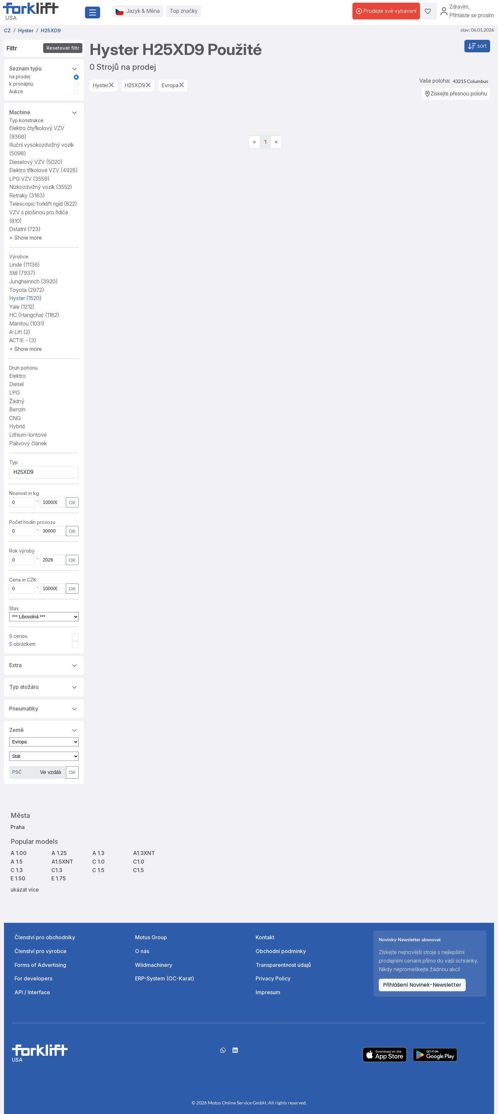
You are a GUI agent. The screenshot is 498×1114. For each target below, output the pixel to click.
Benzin (17, 409)
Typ (13, 462)
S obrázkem (22, 644)
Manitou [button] (26, 323)
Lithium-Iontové (28, 434)
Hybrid (17, 426)
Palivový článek (28, 443)
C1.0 (138, 861)
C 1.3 (17, 870)
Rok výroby (22, 551)
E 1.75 (58, 878)
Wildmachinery (153, 965)
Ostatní (25, 229)
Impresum (268, 992)
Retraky (27, 195)
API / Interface (32, 992)
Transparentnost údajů (283, 965)
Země (44, 729)
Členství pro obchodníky (44, 937)
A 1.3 (98, 853)
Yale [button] (22, 306)
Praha (18, 827)
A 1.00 (19, 853)
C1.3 (56, 870)
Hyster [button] (25, 298)
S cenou (18, 636)
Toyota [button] (26, 290)
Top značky (184, 11)
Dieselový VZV (36, 162)
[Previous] (254, 142)
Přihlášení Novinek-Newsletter (422, 985)
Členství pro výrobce (40, 951)
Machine (44, 112)
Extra (44, 664)
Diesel (16, 384)
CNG (15, 418)
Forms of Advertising (40, 965)
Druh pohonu (23, 368)
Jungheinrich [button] (33, 281)
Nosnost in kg (24, 493)
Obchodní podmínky (281, 951)
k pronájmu (21, 84)
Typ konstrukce (26, 120)
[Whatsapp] (223, 1052)
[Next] (276, 142)
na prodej (19, 76)
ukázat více (25, 889)
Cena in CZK (22, 580)
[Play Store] (435, 1054)
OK (72, 502)
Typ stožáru (44, 686)
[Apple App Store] (384, 1054)
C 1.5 (98, 870)
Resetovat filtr (62, 48)
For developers (33, 978)
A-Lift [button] (19, 332)
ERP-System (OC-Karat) (164, 978)
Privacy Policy (273, 978)
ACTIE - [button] (22, 340)
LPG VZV (29, 178)
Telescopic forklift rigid (43, 203)
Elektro (17, 376)
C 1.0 (98, 861)
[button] (25, 237)
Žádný (16, 401)
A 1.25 (59, 853)
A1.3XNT (144, 853)
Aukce (16, 91)
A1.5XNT (62, 861)
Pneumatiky (44, 708)
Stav (14, 608)
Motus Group (151, 937)
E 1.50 (18, 878)
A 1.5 (17, 861)
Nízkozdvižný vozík (40, 187)
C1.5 (138, 870)
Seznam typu (44, 68)
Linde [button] (24, 264)
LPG (14, 392)
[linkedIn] (235, 1052)
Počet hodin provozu (32, 522)
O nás (142, 951)
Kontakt (265, 937)
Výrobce (18, 256)
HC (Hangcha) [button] (34, 315)
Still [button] (22, 273)
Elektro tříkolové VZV (43, 170)
